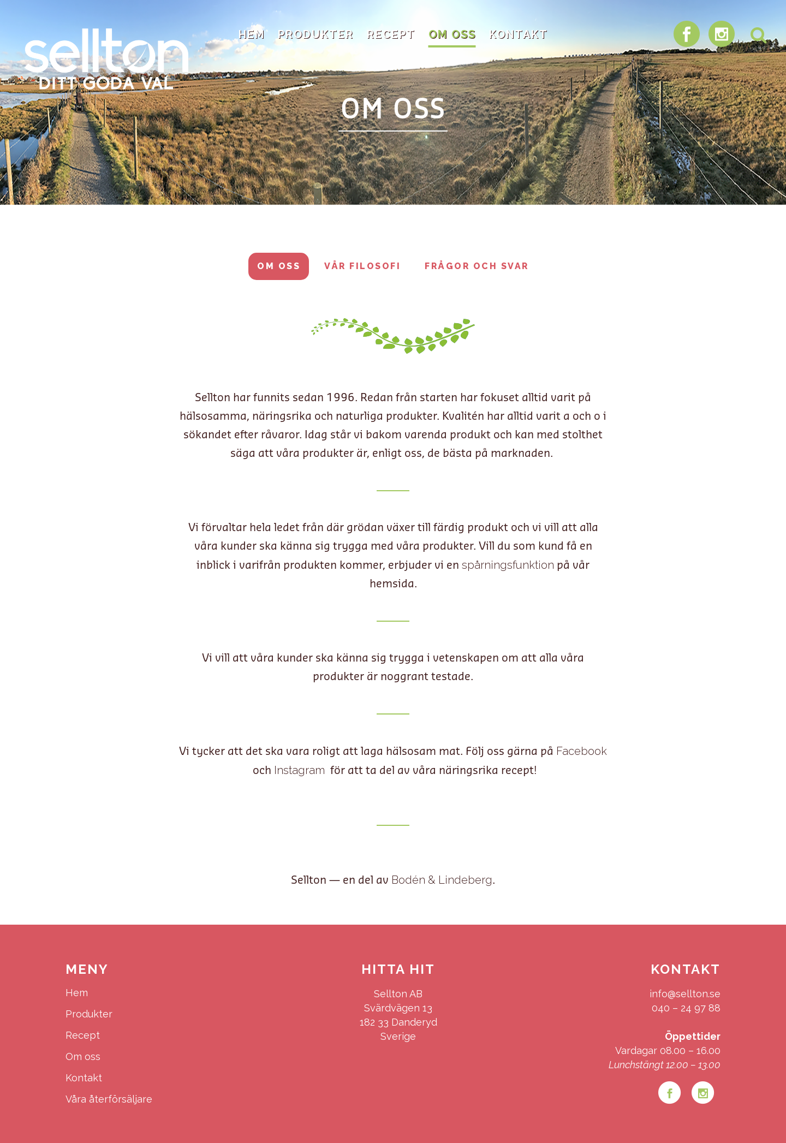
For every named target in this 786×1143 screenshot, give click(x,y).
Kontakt (84, 1078)
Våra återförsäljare (109, 1099)
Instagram (300, 770)
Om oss (278, 266)
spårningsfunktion (508, 565)
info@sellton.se (685, 993)
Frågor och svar (477, 266)
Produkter (89, 1014)
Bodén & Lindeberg (441, 879)
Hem (77, 992)
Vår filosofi (362, 266)
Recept (83, 1035)
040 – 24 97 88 (686, 1008)
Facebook (581, 751)
